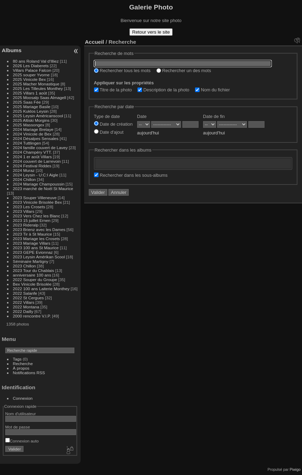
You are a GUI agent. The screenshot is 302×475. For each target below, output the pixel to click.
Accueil (94, 42)
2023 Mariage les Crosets (36, 238)
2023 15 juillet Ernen (32, 220)
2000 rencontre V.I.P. (32, 316)
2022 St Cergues (28, 297)
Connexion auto (22, 441)
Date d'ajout (108, 132)
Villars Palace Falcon (32, 70)
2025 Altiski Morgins (31, 120)
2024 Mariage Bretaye (33, 129)
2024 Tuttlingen (27, 143)
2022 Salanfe (25, 293)
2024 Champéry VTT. (32, 152)
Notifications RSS (29, 372)
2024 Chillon (24, 179)
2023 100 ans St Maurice (36, 247)
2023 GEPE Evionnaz (33, 252)
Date (142, 116)
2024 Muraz (24, 170)
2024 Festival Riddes (32, 165)
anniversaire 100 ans (32, 275)
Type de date (107, 116)
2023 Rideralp (26, 225)
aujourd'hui (148, 132)
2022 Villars (23, 302)
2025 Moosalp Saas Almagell (40, 97)
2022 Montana (26, 307)
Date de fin (214, 116)
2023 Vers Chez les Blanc (36, 216)
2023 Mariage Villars (32, 243)
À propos (21, 368)
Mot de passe (17, 427)
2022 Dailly (23, 311)
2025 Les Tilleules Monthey (38, 88)
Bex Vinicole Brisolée (32, 284)
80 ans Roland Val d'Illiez (36, 61)
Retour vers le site (151, 32)
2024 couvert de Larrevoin (37, 161)
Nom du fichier (212, 89)
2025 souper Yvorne (31, 74)
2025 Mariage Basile (32, 106)
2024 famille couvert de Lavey (40, 147)
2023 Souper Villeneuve (35, 197)
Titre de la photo (113, 89)
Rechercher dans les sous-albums (131, 175)
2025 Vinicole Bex (29, 79)
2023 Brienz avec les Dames (39, 229)
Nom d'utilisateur (20, 413)
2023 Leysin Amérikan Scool (39, 256)
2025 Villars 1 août (30, 93)
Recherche (23, 363)
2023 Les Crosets (30, 206)
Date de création (113, 124)
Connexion (23, 398)
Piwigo (295, 469)
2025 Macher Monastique (36, 84)
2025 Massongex (29, 125)
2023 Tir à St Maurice (32, 234)
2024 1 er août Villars (32, 156)
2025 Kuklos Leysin (31, 111)
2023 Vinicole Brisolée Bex (37, 202)
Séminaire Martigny (30, 261)
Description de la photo (163, 89)
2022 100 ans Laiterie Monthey (41, 288)
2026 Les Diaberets (31, 65)
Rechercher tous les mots (122, 70)
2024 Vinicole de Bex (32, 134)
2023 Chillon (24, 266)
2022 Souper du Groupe (35, 279)
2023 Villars (23, 211)
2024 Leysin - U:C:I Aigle (36, 175)
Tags (17, 359)
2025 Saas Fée (27, 102)
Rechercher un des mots (183, 70)
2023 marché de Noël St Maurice (43, 188)
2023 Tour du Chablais (33, 270)
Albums (11, 50)
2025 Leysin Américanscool (38, 115)
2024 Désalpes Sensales (36, 138)
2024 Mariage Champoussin (39, 184)
